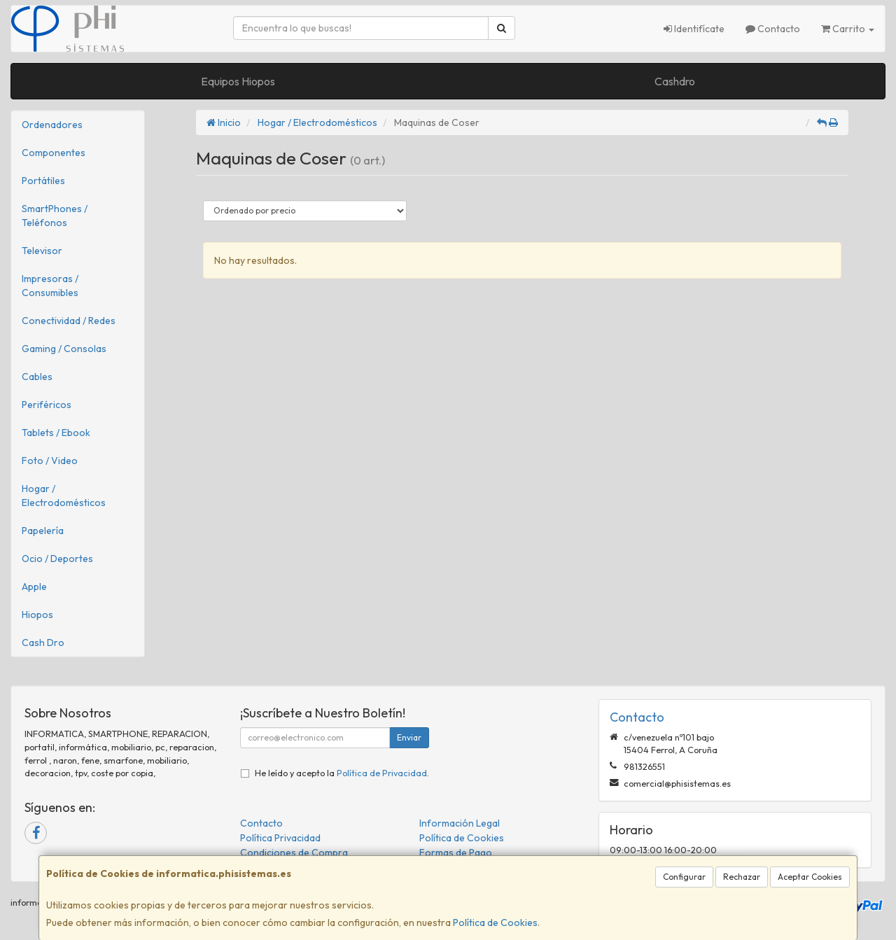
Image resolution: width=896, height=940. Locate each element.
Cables (37, 376)
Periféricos (46, 404)
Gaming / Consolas (64, 348)
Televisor (42, 250)
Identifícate (694, 28)
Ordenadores (52, 124)
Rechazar (741, 876)
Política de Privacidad (382, 772)
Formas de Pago (455, 852)
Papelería (43, 530)
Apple (34, 586)
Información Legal (459, 823)
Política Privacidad (280, 838)
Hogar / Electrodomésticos (64, 495)
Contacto (773, 28)
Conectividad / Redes (68, 320)
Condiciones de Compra (294, 852)
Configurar (684, 876)
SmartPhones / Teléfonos (55, 215)
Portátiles (43, 180)
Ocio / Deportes (57, 558)
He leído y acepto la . (342, 772)
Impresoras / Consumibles (50, 285)
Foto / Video (50, 460)
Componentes (53, 152)
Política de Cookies (495, 922)
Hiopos (37, 614)
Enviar (409, 737)
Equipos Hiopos (238, 81)
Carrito (847, 28)
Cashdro (674, 81)
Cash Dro (43, 642)
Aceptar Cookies (810, 876)
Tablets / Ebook (56, 432)
